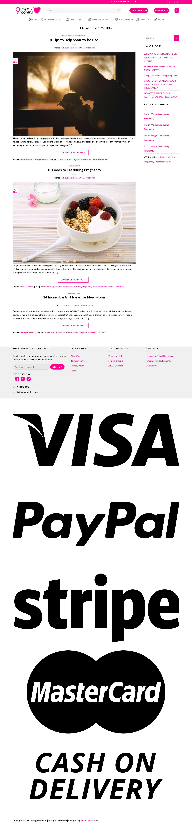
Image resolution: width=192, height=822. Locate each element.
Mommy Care (75, 19)
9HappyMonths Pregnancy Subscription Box (159, 159)
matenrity (60, 332)
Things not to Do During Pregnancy (160, 75)
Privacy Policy (77, 365)
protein (96, 286)
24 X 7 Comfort (115, 365)
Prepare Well (81, 36)
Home (32, 19)
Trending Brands (99, 19)
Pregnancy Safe (115, 356)
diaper (47, 332)
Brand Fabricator (90, 820)
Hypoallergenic (115, 360)
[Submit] (118, 10)
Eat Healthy (74, 166)
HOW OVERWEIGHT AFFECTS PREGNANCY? (159, 68)
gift (53, 332)
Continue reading (73, 152)
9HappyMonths (88, 48)
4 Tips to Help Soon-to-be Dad (74, 40)
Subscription (124, 19)
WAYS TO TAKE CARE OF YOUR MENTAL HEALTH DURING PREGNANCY (160, 84)
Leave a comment (100, 159)
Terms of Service (79, 360)
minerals (69, 286)
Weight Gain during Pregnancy (156, 126)
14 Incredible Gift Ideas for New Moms (74, 297)
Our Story (143, 19)
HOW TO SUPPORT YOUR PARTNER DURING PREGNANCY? (161, 95)
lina (145, 113)
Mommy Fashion (51, 19)
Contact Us (151, 365)
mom (68, 332)
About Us (75, 356)
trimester (86, 159)
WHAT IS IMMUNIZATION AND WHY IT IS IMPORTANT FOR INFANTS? (160, 57)
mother (67, 159)
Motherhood (67, 36)
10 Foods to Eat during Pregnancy (74, 170)
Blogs (159, 19)
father (60, 159)
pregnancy (77, 159)
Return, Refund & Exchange (158, 360)
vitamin (104, 286)
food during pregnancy (54, 286)
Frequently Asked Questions (159, 356)
